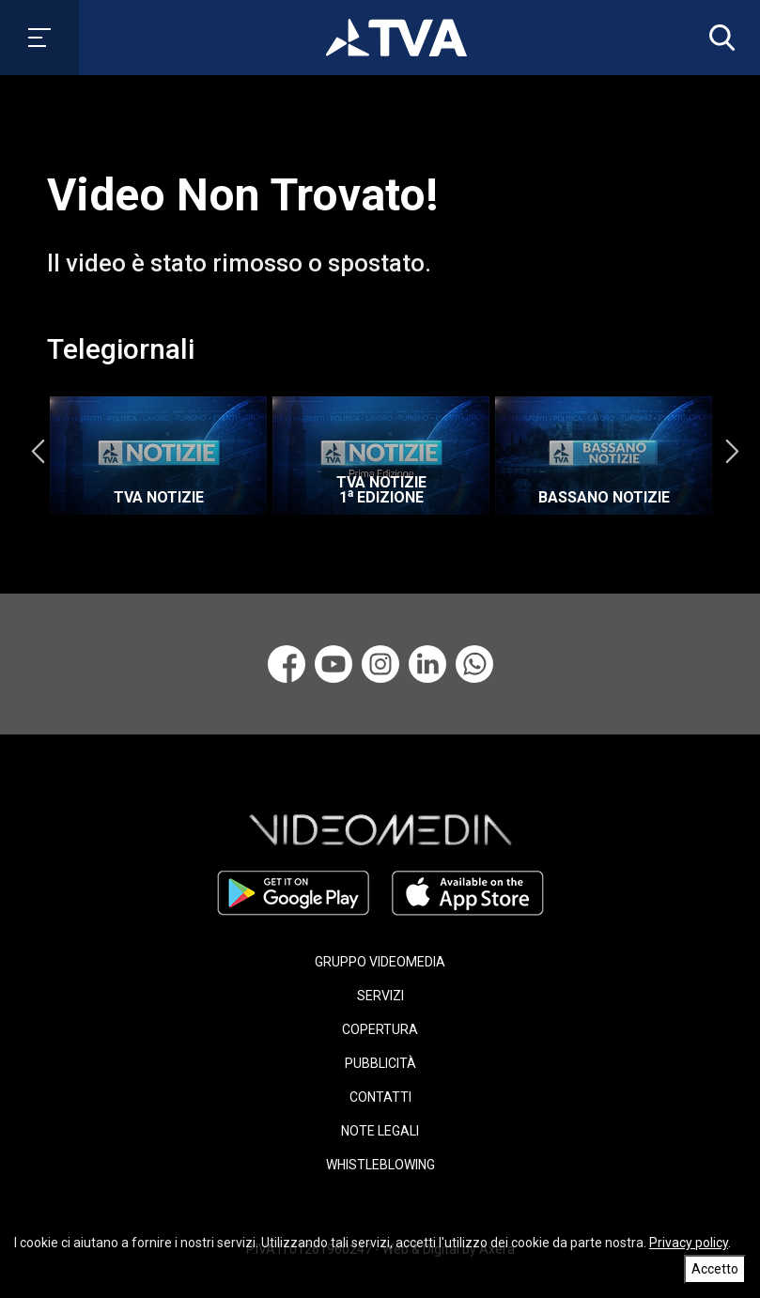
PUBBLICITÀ (380, 1063)
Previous (37, 450)
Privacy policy (688, 1242)
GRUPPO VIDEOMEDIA (380, 961)
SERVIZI (380, 995)
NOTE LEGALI (380, 1130)
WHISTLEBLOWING (380, 1164)
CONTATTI (380, 1097)
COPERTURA (380, 1029)
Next (731, 450)
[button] (718, 37)
